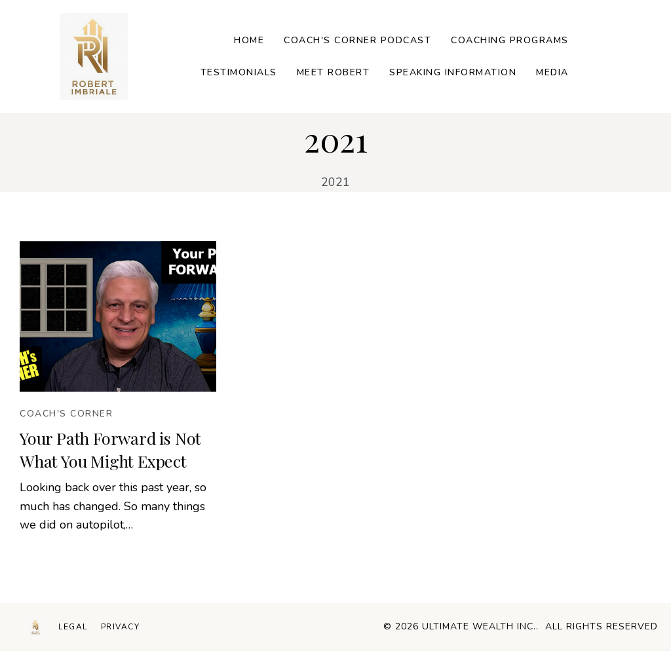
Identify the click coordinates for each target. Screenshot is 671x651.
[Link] (249, 41)
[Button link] (66, 414)
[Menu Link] (73, 626)
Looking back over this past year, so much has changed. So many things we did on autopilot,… (113, 506)
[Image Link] (94, 56)
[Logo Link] (35, 627)
